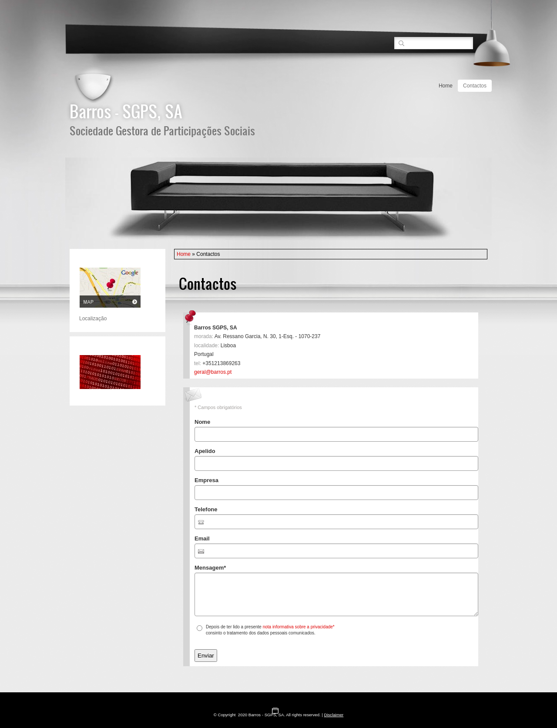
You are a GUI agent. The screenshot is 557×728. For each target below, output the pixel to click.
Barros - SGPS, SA (126, 111)
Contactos (475, 86)
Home (446, 86)
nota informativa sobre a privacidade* (299, 626)
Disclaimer (334, 714)
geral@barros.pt (213, 372)
